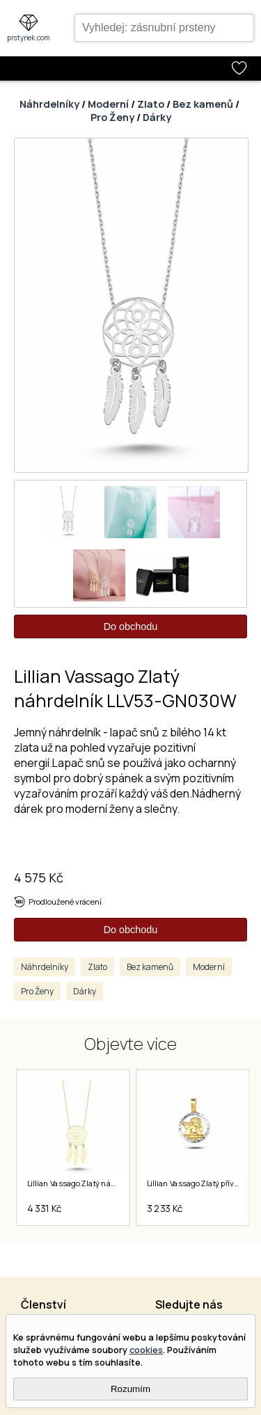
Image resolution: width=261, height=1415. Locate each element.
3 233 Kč (164, 1208)
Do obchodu (131, 626)
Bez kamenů (203, 104)
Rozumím (130, 1389)
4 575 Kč (38, 877)
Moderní (108, 104)
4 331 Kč (43, 1208)
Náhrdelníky (49, 104)
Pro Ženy (112, 117)
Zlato (150, 104)
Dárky (157, 117)
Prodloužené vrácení (65, 901)
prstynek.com (28, 37)
